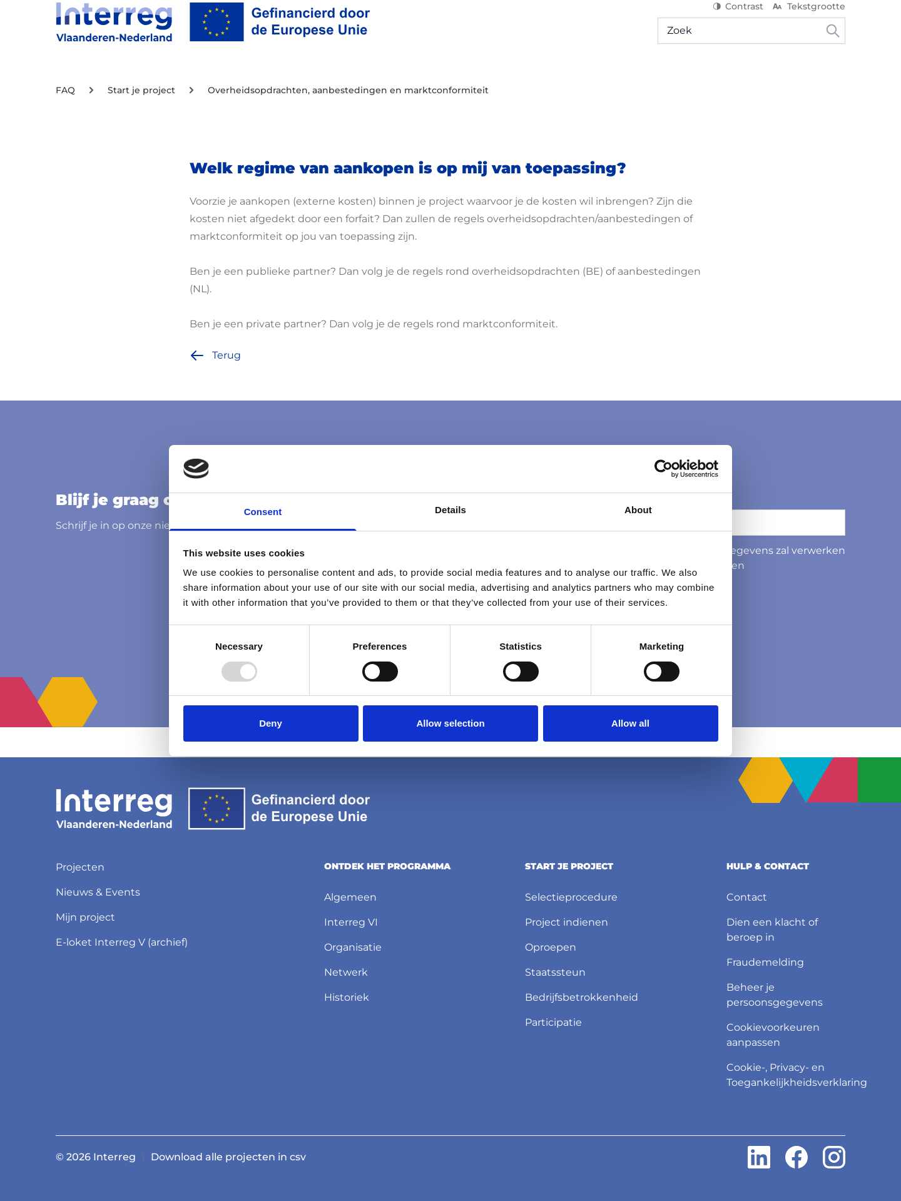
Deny (270, 723)
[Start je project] (255, 81)
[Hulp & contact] (800, 81)
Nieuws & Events (424, 81)
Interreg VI (351, 922)
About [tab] (638, 509)
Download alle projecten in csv (228, 1157)
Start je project (141, 120)
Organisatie (353, 947)
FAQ (65, 120)
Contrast (738, 18)
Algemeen (350, 897)
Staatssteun (555, 972)
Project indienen (566, 922)
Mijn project (713, 81)
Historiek (346, 997)
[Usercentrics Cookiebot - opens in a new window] (663, 468)
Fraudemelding (765, 962)
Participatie (553, 1022)
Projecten (341, 81)
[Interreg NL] (213, 34)
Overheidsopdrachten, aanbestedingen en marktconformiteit (348, 120)
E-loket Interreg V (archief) (122, 942)
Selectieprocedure (571, 897)
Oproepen (550, 947)
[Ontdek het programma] (125, 81)
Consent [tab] (263, 511)
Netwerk (346, 972)
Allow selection (450, 723)
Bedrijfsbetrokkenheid (581, 997)
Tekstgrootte (808, 18)
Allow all (630, 723)
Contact (746, 897)
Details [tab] (450, 509)
